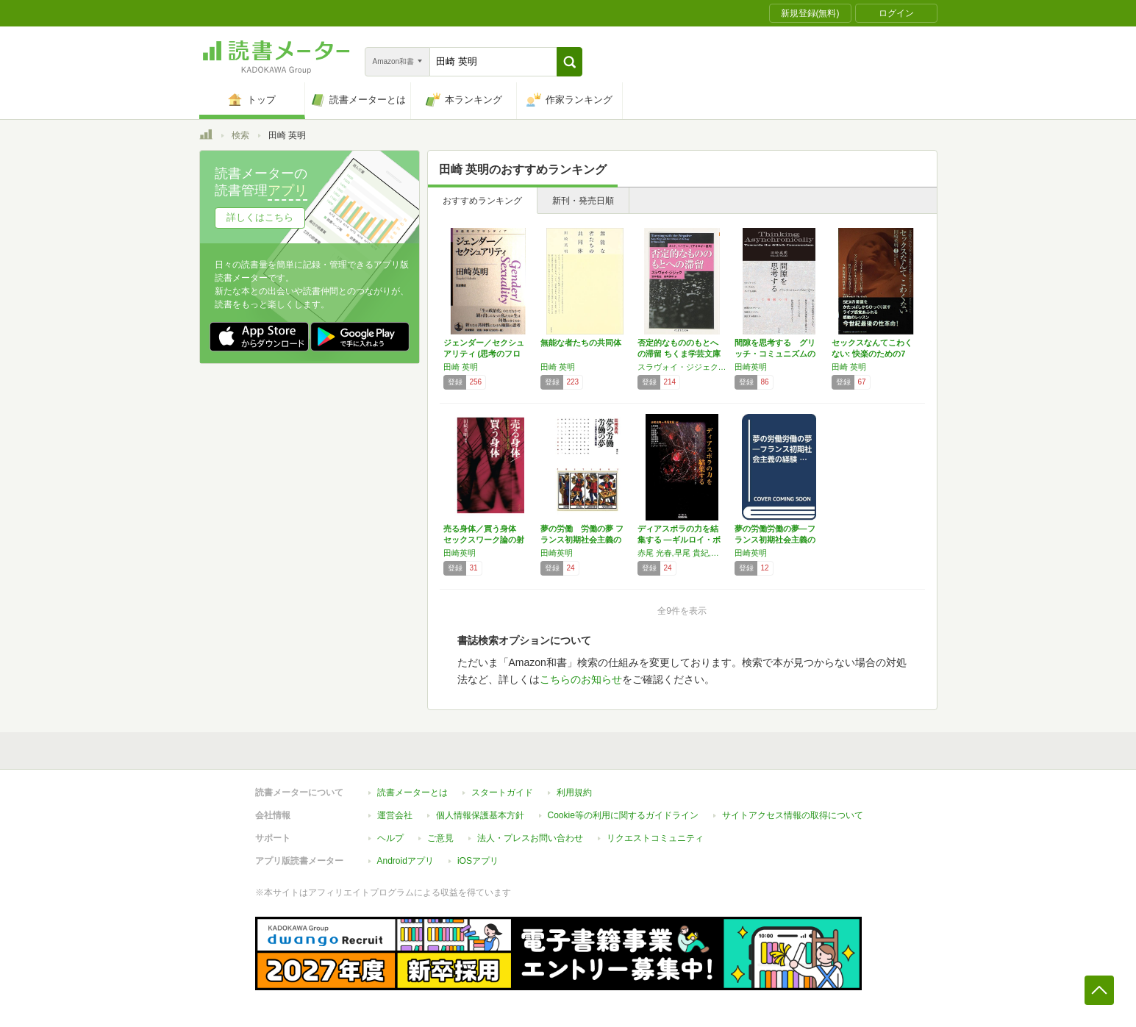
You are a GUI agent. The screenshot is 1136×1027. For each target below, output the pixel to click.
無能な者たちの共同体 (580, 342)
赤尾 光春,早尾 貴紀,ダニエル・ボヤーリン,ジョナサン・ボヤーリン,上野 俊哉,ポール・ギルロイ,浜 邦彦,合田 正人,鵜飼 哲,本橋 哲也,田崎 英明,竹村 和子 (682, 552)
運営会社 (394, 815)
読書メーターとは (412, 792)
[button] (569, 61)
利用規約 (574, 792)
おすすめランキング (482, 201)
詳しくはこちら (259, 217)
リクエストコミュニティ (655, 838)
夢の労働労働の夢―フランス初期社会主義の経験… (775, 539)
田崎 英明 (460, 366)
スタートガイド (502, 792)
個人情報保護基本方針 (480, 815)
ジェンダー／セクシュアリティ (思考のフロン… (483, 353)
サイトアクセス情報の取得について (792, 815)
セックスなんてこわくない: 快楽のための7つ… (872, 353)
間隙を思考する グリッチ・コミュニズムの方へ (775, 353)
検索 (240, 135)
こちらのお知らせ (581, 679)
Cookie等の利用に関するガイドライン (623, 815)
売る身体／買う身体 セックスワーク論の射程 (483, 539)
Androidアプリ (405, 860)
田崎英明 (751, 366)
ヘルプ (390, 838)
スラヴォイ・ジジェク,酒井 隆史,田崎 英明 (682, 366)
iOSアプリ (478, 860)
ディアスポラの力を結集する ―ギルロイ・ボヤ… (679, 539)
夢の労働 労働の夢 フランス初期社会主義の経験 (582, 539)
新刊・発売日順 (583, 201)
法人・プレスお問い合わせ (530, 838)
